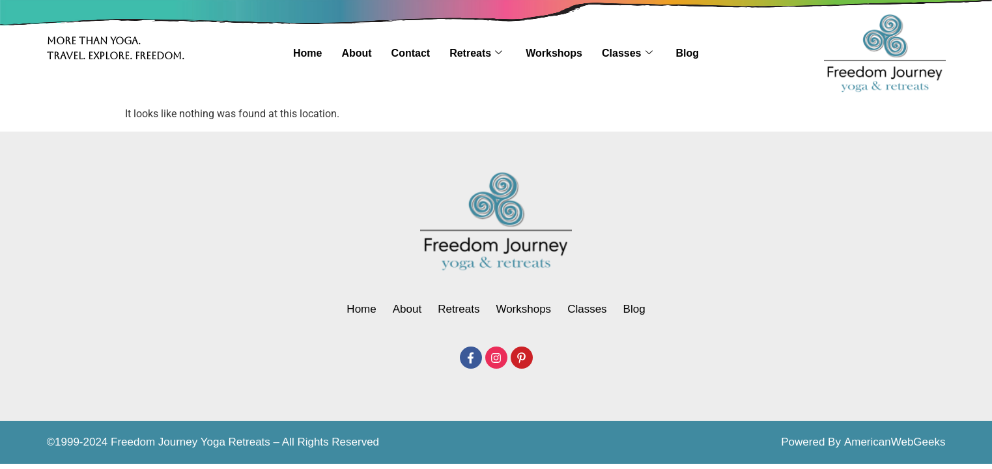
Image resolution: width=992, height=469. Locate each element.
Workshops (554, 53)
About (356, 53)
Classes (627, 53)
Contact (411, 53)
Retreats (475, 53)
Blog (688, 53)
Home (307, 53)
